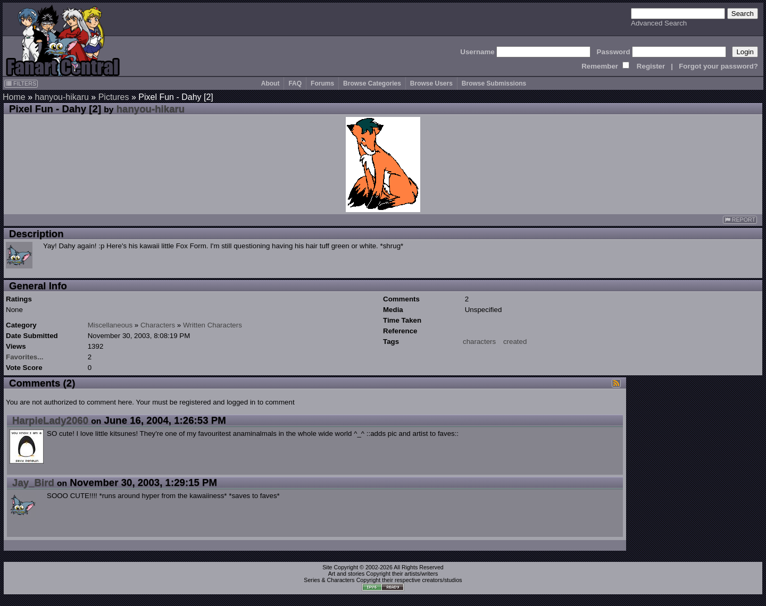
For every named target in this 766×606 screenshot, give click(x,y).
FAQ (295, 83)
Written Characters (212, 325)
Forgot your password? (718, 66)
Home (14, 97)
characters (479, 342)
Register (651, 66)
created (515, 342)
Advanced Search (659, 23)
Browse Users (431, 83)
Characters (157, 325)
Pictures (113, 97)
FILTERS (21, 83)
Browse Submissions (494, 83)
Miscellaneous (110, 325)
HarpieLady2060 (50, 420)
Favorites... (24, 357)
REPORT (740, 219)
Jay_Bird (33, 482)
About (270, 83)
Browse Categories (372, 83)
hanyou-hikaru (61, 97)
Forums (322, 83)
